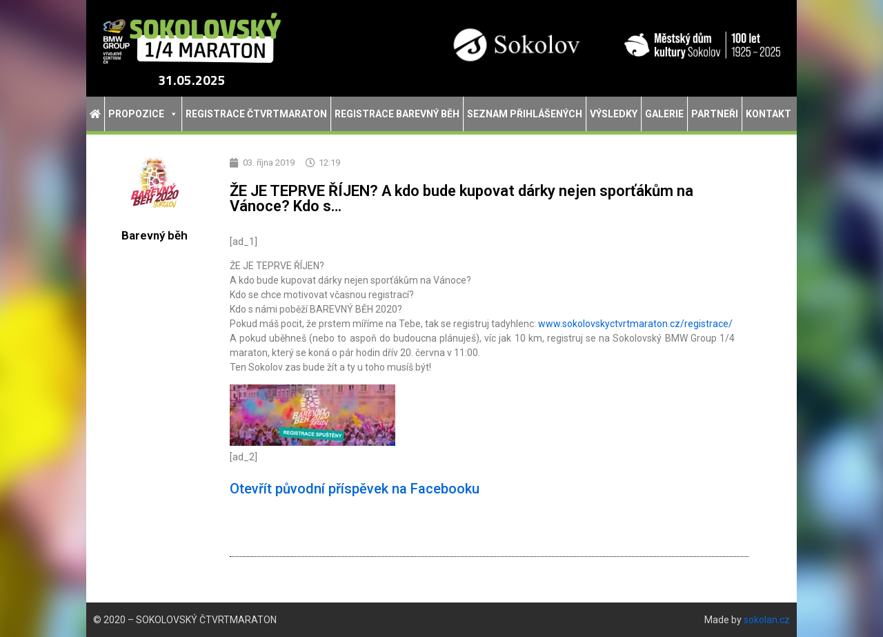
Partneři (714, 113)
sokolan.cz (767, 619)
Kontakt (768, 113)
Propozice (143, 114)
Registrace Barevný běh (397, 113)
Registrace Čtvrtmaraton (256, 113)
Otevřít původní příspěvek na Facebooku (354, 488)
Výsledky (613, 113)
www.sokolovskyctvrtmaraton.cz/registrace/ (635, 323)
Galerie (664, 113)
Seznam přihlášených (524, 113)
